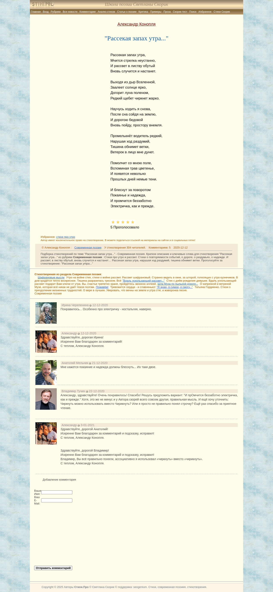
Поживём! (102, 287)
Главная (36, 11)
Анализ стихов (106, 11)
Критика (143, 11)
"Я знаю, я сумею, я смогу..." (175, 287)
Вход (46, 11)
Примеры (155, 11)
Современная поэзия (88, 247)
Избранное (205, 11)
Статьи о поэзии (126, 11)
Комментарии (88, 11)
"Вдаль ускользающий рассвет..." (143, 280)
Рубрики (56, 11)
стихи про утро (65, 236)
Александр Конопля (137, 24)
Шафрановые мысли (51, 277)
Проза (167, 11)
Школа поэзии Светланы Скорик (136, 4)
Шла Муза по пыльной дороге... (178, 283)
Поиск (192, 11)
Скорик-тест (180, 11)
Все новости (70, 11)
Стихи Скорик (222, 11)
